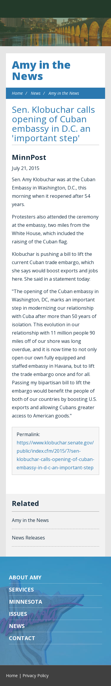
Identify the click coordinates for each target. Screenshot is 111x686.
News (36, 93)
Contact (22, 638)
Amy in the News (41, 70)
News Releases (28, 537)
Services (21, 589)
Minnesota (25, 601)
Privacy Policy (35, 675)
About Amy (25, 577)
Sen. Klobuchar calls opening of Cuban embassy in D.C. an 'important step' (53, 123)
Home (17, 93)
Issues (18, 613)
